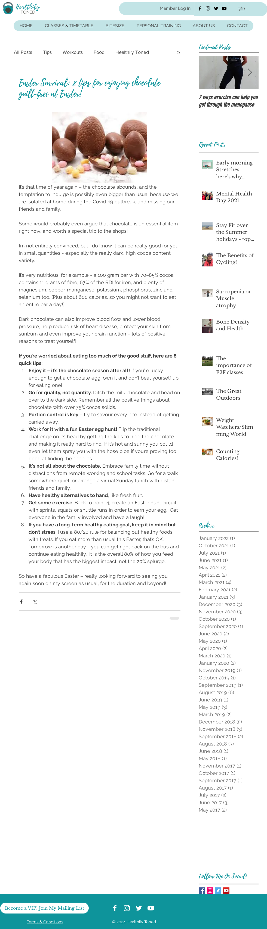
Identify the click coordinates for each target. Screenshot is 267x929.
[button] (244, 8)
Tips (47, 52)
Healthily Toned (132, 52)
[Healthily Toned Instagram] (208, 8)
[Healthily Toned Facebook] (199, 8)
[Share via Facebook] (21, 601)
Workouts (73, 52)
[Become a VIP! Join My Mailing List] (44, 908)
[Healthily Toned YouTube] (224, 8)
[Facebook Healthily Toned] (202, 890)
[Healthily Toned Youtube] (226, 890)
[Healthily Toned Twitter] (216, 8)
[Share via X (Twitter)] (34, 601)
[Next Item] (249, 72)
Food (99, 52)
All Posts (23, 52)
